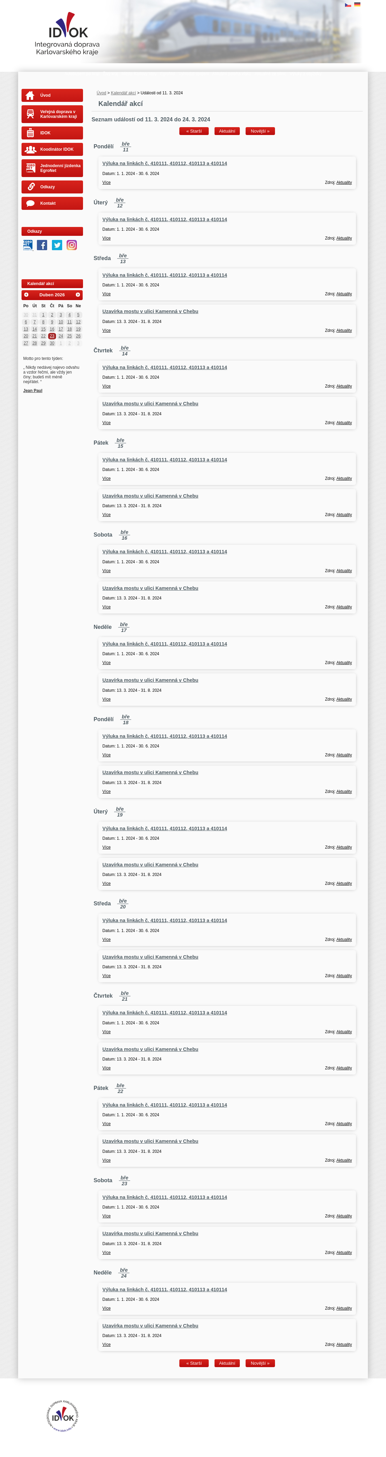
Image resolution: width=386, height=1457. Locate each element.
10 (60, 322)
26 (78, 336)
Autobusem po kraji (81, 73)
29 (43, 343)
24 (60, 336)
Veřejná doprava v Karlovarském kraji (58, 114)
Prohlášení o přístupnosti (156, 1410)
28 (34, 343)
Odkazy (47, 187)
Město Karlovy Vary (139, 73)
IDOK (45, 133)
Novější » (260, 131)
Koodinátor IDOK (56, 149)
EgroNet (167, 73)
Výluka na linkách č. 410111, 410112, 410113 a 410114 (164, 163)
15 (43, 329)
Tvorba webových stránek (159, 1416)
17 (60, 329)
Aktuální (227, 131)
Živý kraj (110, 73)
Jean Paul (32, 390)
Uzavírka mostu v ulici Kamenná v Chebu (150, 311)
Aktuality (344, 182)
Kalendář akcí (123, 93)
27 (26, 343)
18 (69, 329)
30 (26, 314)
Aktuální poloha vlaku (231, 73)
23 (52, 336)
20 (26, 336)
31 (34, 314)
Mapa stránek (193, 1410)
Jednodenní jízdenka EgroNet (60, 168)
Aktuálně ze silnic (270, 73)
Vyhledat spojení (194, 73)
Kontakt (48, 203)
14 (34, 329)
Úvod (101, 93)
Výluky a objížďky (305, 73)
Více (106, 182)
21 (34, 336)
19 (78, 329)
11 (69, 322)
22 (43, 336)
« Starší (194, 131)
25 (69, 336)
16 (52, 329)
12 (78, 322)
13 (26, 329)
